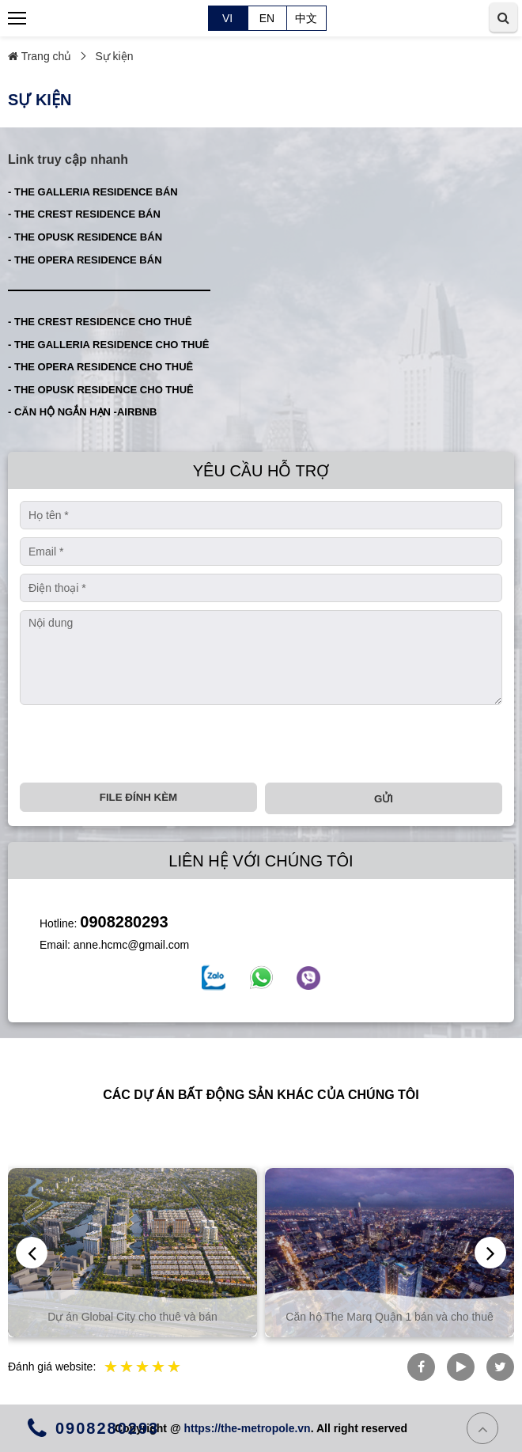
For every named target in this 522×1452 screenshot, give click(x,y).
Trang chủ (39, 56)
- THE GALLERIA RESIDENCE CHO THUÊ (108, 345)
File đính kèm (138, 797)
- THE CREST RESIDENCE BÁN (84, 214)
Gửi (383, 799)
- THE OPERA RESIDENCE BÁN (85, 260)
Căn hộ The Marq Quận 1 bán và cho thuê (393, 1316)
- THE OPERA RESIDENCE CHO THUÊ (100, 367)
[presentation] (140, 744)
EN (266, 18)
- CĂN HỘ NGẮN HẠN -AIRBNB (82, 412)
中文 (306, 18)
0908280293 (124, 922)
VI (227, 18)
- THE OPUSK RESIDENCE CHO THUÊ (101, 390)
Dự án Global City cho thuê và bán (136, 1316)
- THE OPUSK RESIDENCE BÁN (85, 237)
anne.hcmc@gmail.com (132, 944)
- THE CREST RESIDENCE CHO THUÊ (100, 322)
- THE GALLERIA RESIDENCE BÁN (93, 192)
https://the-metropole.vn (246, 1428)
